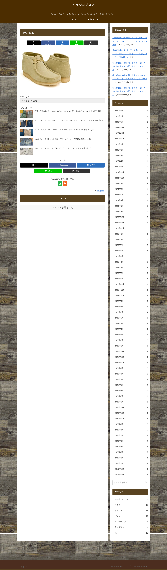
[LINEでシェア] (77, 42)
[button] (91, 42)
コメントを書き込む (62, 207)
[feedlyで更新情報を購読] (60, 183)
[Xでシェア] (34, 42)
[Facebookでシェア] (48, 42)
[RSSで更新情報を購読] (65, 183)
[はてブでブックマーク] (62, 42)
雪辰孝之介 (124, 57)
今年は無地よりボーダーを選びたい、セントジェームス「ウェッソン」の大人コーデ (129, 41)
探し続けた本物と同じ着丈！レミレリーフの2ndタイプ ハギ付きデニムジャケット (129, 66)
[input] (130, 482)
